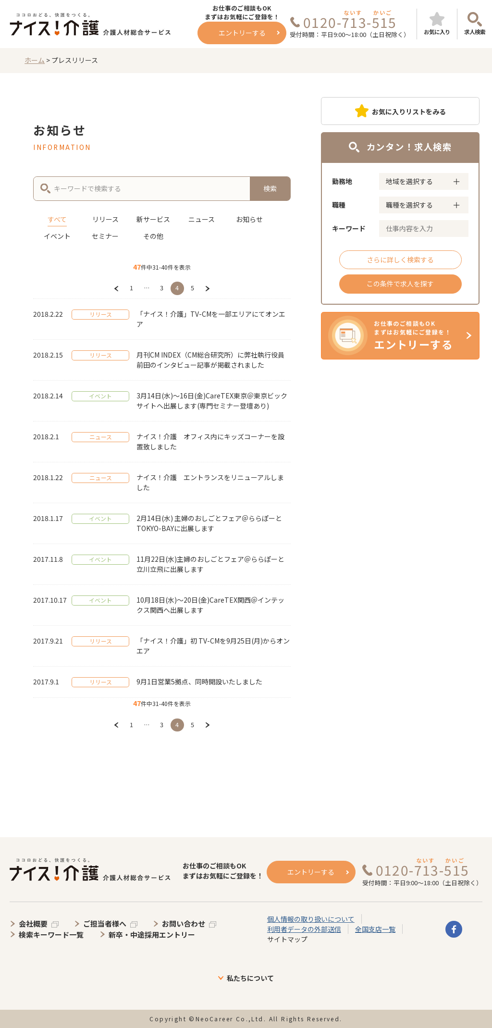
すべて (57, 219)
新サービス (153, 219)
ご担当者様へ (104, 923)
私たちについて (250, 978)
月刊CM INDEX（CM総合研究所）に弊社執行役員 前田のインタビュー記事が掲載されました (210, 360)
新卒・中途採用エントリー (152, 934)
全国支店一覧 (375, 929)
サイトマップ (287, 939)
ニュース (201, 219)
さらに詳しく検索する (400, 259)
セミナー (105, 236)
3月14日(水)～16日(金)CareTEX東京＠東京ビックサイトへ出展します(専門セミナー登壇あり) (211, 400)
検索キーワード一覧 (51, 934)
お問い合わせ (183, 923)
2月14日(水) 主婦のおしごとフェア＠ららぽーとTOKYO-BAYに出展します (209, 523)
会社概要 (33, 923)
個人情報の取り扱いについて (311, 919)
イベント (57, 236)
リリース (105, 219)
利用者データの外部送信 (304, 929)
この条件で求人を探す (400, 283)
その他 (153, 236)
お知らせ (249, 219)
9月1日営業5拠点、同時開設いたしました (199, 681)
